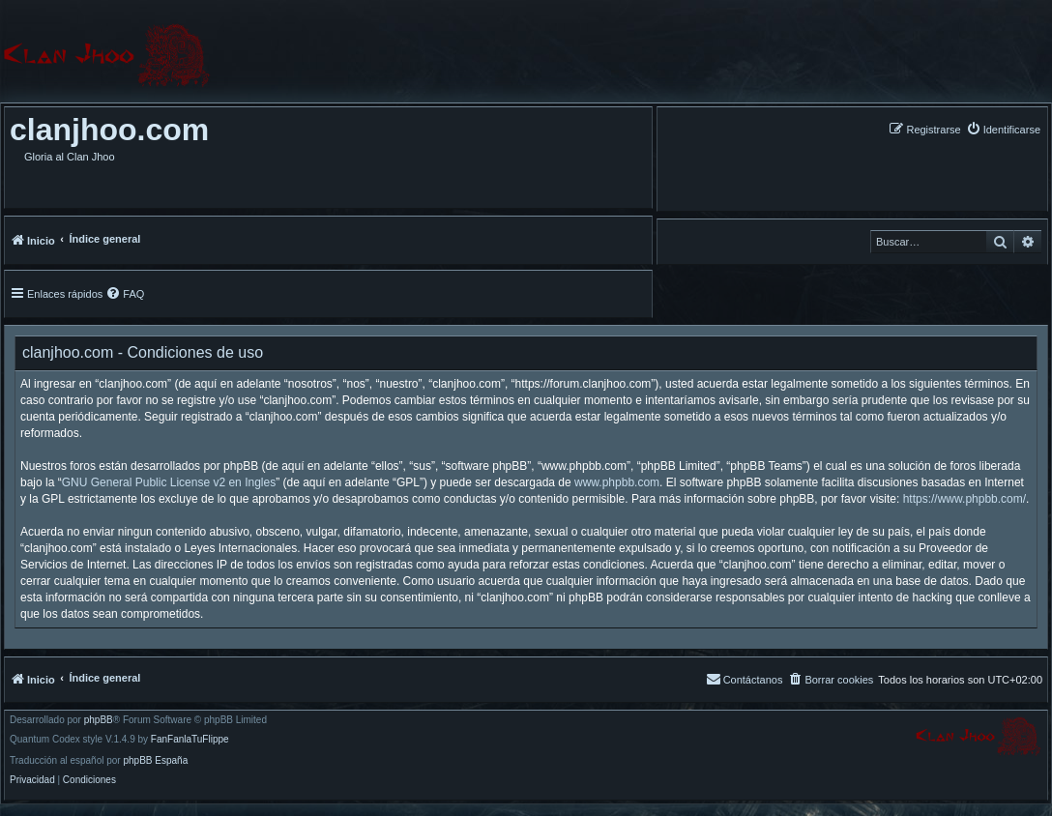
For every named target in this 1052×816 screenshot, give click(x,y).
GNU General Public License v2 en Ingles (169, 482)
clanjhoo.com (109, 129)
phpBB (98, 720)
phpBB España (155, 761)
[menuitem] (1003, 129)
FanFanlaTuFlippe (190, 739)
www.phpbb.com (616, 482)
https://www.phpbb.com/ (964, 499)
